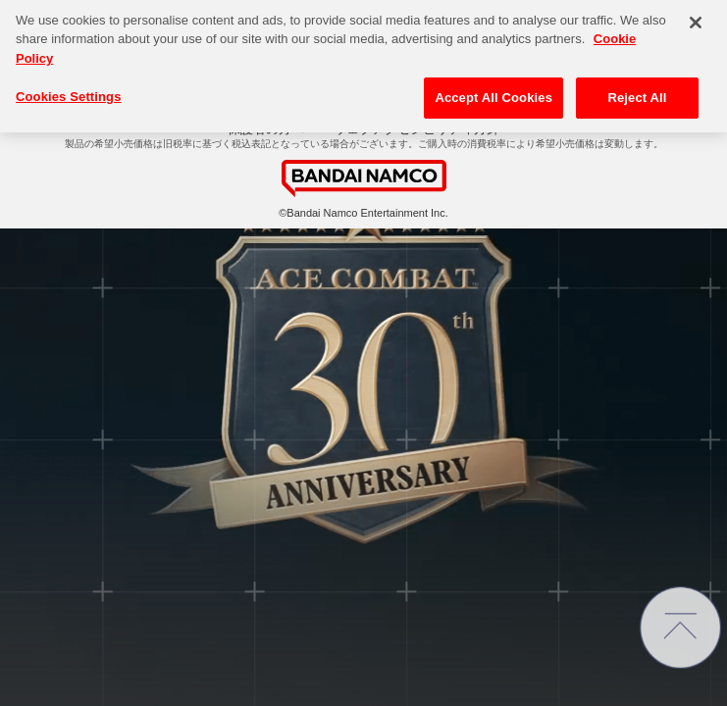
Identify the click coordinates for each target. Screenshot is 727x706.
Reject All (636, 87)
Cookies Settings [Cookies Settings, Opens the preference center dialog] (69, 86)
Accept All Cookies (493, 87)
